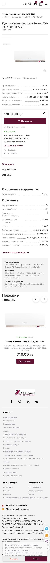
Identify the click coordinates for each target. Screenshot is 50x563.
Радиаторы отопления (12, 469)
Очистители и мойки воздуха (14, 438)
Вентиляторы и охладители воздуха (17, 452)
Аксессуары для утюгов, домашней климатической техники (23, 460)
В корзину (25, 121)
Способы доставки (35, 491)
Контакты (7, 494)
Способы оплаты (34, 487)
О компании (8, 487)
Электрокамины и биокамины (14, 434)
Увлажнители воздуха (11, 427)
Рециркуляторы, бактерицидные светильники (21, 465)
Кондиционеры (9, 424)
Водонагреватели (10, 417)
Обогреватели (8, 421)
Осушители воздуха (11, 445)
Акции (5, 431)
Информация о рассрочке (38, 498)
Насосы (6, 448)
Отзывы (31, 494)
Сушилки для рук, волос (12, 476)
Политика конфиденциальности (15, 498)
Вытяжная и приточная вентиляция (17, 441)
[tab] (25, 164)
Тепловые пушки (9, 472)
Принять (36, 559)
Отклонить (13, 559)
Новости (6, 491)
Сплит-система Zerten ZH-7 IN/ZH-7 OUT (25, 341)
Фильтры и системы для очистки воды (18, 455)
